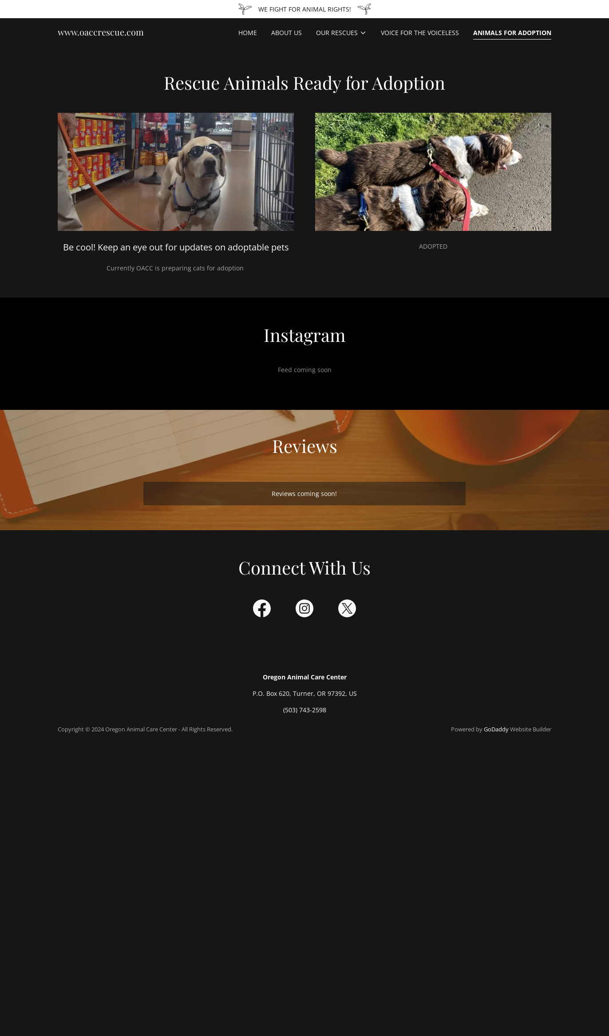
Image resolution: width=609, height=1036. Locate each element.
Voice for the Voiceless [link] (420, 32)
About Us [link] (286, 32)
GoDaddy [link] (496, 729)
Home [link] (247, 32)
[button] (341, 33)
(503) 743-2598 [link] (304, 710)
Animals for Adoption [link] (512, 32)
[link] (101, 33)
